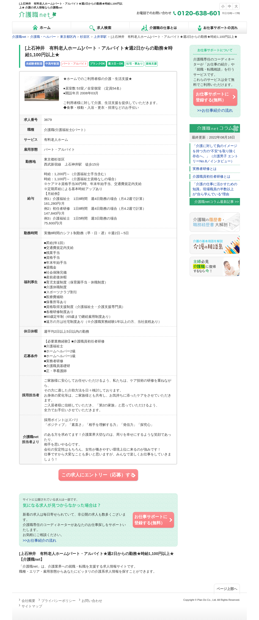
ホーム (41, 28)
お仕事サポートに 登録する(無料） (153, 519)
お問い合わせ (92, 601)
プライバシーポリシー (58, 601)
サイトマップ (32, 606)
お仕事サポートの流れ (217, 28)
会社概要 (28, 601)
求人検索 (100, 28)
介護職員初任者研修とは (211, 176)
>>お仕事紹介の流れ (39, 540)
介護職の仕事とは (159, 28)
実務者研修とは (205, 169)
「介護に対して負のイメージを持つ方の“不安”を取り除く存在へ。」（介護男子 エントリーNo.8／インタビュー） (215, 153)
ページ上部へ (227, 589)
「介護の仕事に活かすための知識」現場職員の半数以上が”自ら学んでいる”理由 (215, 189)
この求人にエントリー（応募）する (98, 475)
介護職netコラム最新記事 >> (216, 202)
